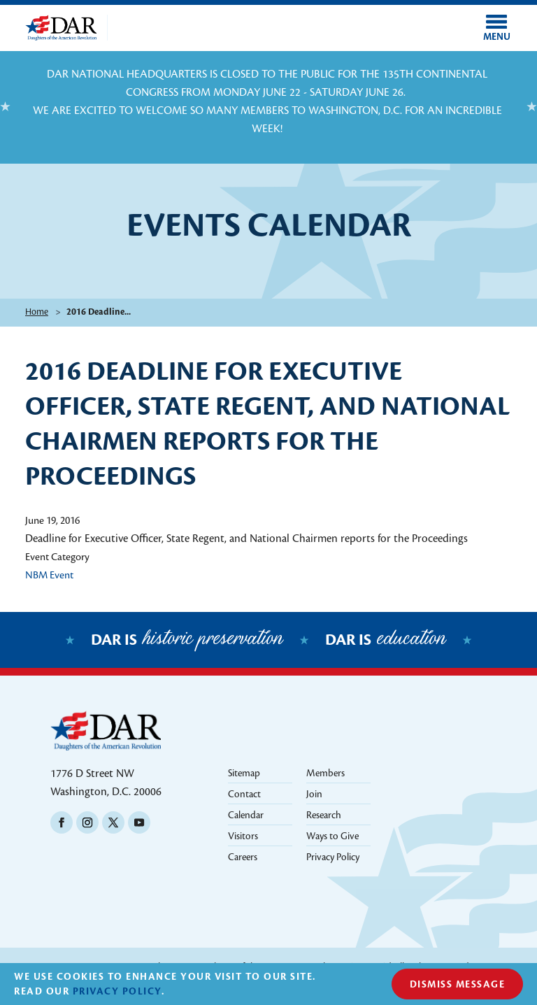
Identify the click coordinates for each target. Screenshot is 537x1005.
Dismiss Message (458, 984)
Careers (242, 857)
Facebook (61, 822)
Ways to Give (332, 836)
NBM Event (49, 575)
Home (36, 312)
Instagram (87, 822)
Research (323, 815)
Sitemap (244, 773)
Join (314, 794)
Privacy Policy (332, 857)
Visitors (243, 836)
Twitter (113, 822)
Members (325, 773)
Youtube (139, 822)
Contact (244, 794)
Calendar (246, 815)
